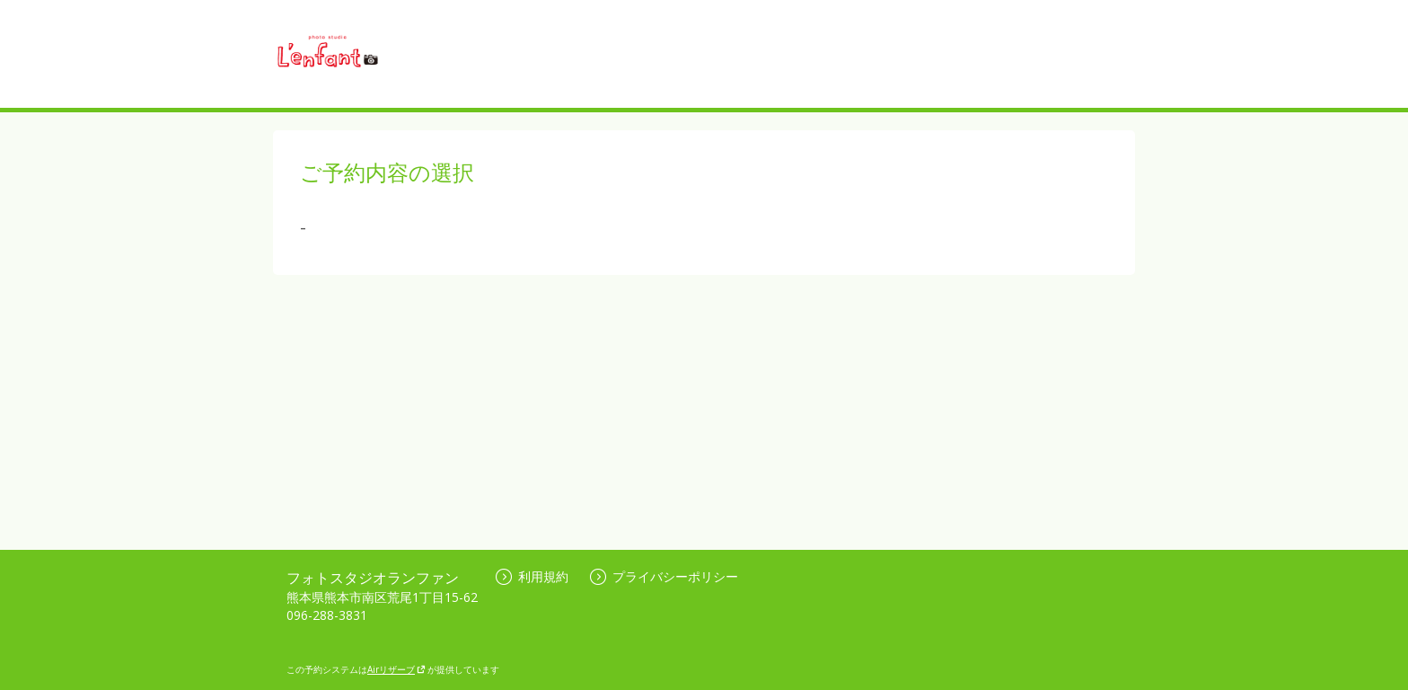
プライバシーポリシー (664, 576)
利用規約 (532, 576)
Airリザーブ (396, 669)
